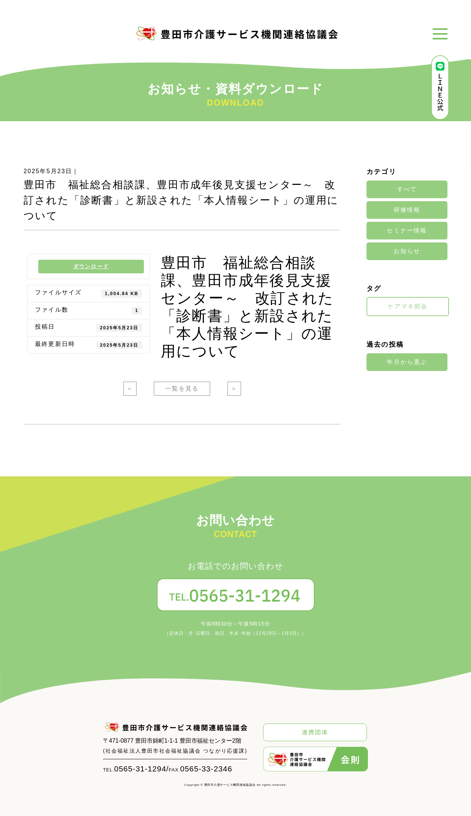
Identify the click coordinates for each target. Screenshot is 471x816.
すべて (407, 189)
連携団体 (315, 732)
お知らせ (407, 251)
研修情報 (407, 210)
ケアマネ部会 (407, 306)
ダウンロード (91, 266)
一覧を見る (182, 388)
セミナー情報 (407, 231)
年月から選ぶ (407, 362)
